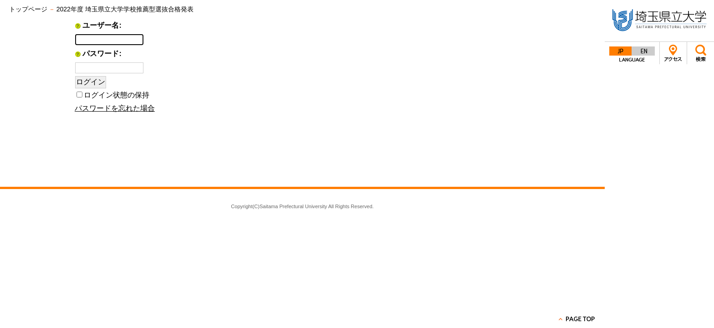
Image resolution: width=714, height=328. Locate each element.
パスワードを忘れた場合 (115, 108)
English (643, 51)
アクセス (673, 53)
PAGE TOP (577, 319)
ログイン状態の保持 (116, 95)
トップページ (28, 9)
